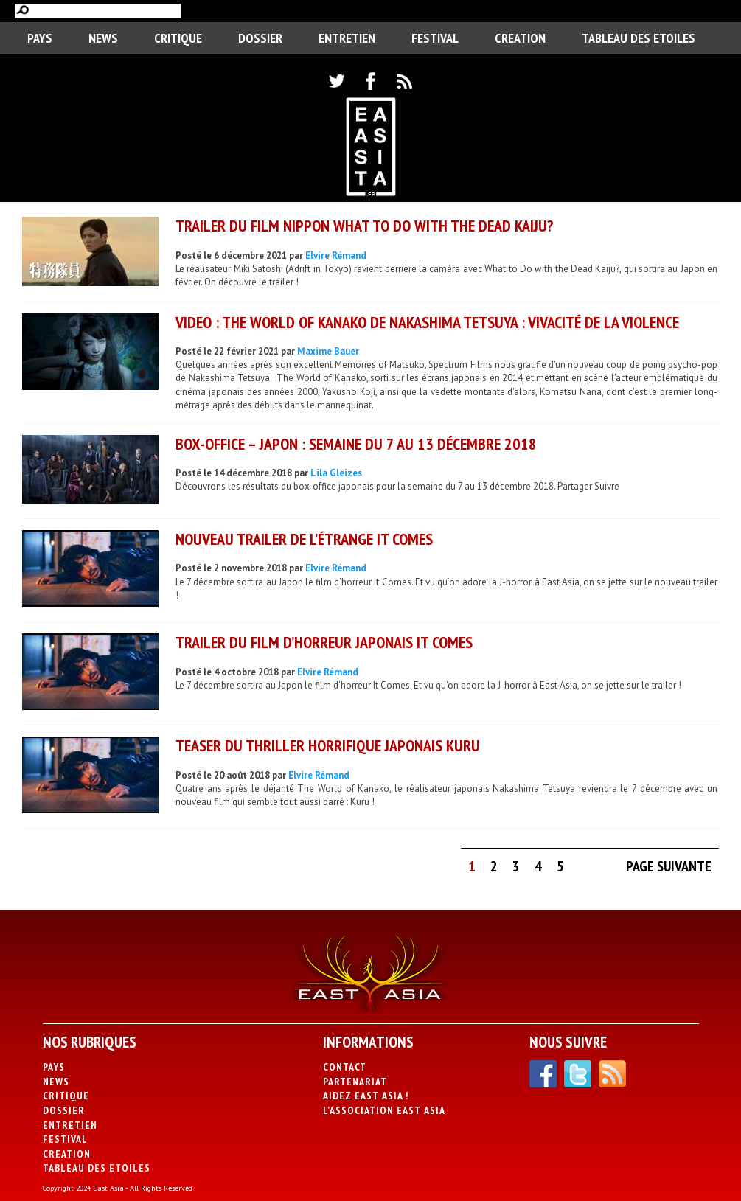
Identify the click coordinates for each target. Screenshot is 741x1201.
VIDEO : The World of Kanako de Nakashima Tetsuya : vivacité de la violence (427, 322)
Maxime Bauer (328, 351)
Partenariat (355, 1081)
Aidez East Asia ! (365, 1095)
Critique (178, 37)
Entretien (347, 37)
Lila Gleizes (336, 473)
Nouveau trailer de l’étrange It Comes (304, 539)
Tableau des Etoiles (638, 37)
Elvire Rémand (335, 255)
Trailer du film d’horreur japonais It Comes (324, 642)
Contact (344, 1066)
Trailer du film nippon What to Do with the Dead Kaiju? (364, 225)
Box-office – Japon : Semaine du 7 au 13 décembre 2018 (356, 444)
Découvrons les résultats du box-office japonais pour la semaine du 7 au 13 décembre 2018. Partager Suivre (397, 486)
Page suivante (669, 866)
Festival (435, 37)
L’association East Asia (384, 1110)
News (103, 37)
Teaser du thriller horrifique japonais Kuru (327, 745)
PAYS (39, 37)
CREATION (520, 37)
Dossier (260, 37)
